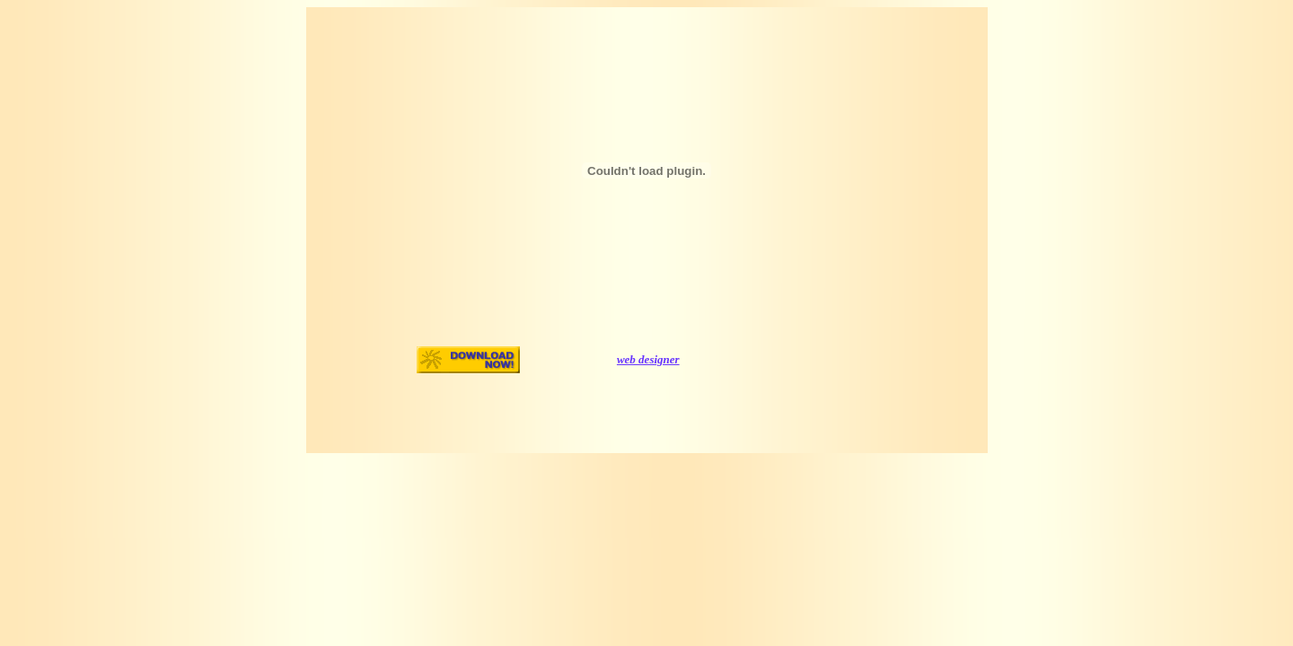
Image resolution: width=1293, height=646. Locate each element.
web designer (648, 359)
